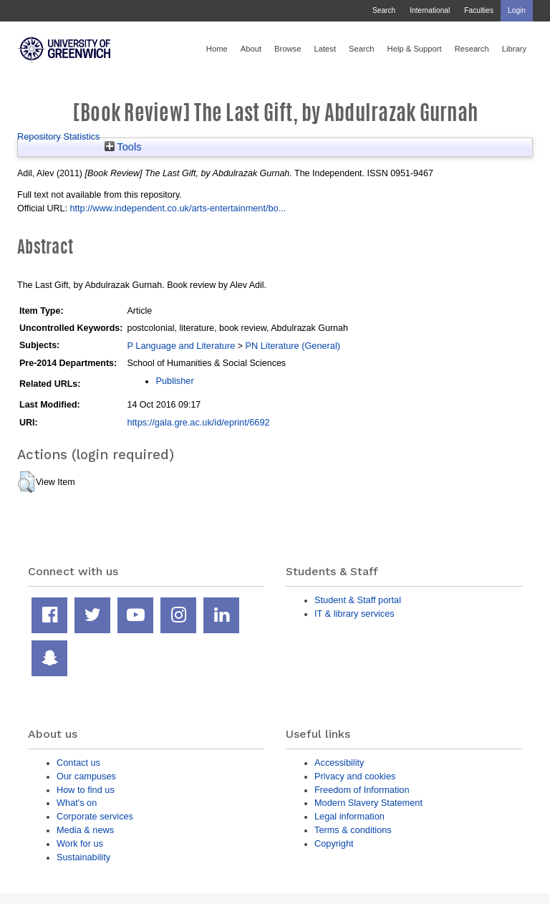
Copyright (334, 843)
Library (514, 48)
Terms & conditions (353, 829)
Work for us (80, 843)
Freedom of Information (362, 789)
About (251, 48)
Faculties (478, 10)
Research (472, 48)
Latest (325, 48)
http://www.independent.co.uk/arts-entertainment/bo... (177, 208)
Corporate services (95, 816)
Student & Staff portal (357, 600)
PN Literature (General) (292, 345)
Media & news (85, 829)
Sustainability (83, 857)
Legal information (349, 816)
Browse (287, 48)
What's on (77, 802)
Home (217, 48)
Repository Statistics (58, 136)
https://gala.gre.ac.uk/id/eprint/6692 (198, 422)
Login (517, 10)
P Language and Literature (181, 345)
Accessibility (339, 762)
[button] (26, 482)
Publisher (174, 380)
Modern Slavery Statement (368, 802)
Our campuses (86, 776)
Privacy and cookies (354, 776)
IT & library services (354, 613)
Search (383, 10)
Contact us (78, 762)
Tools (123, 147)
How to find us (86, 789)
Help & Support (414, 48)
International (430, 10)
